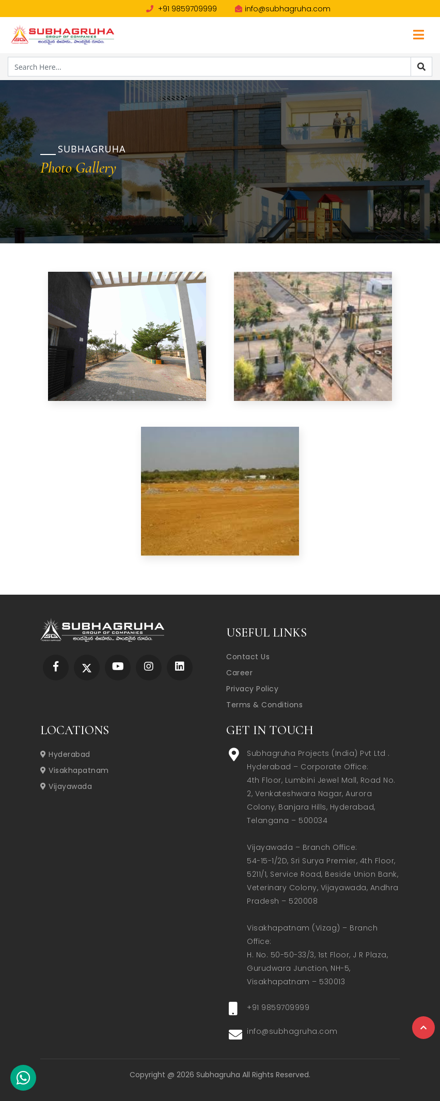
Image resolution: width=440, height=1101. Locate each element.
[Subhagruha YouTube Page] (118, 667)
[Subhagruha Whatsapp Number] (23, 1080)
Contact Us (248, 657)
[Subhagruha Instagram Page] (148, 667)
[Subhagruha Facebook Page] (55, 667)
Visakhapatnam (74, 770)
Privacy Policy (252, 689)
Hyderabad (65, 754)
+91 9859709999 (181, 9)
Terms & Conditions (264, 705)
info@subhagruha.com (283, 9)
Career (239, 673)
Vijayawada (66, 786)
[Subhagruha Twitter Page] (87, 667)
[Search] (421, 66)
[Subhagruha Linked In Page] (179, 667)
